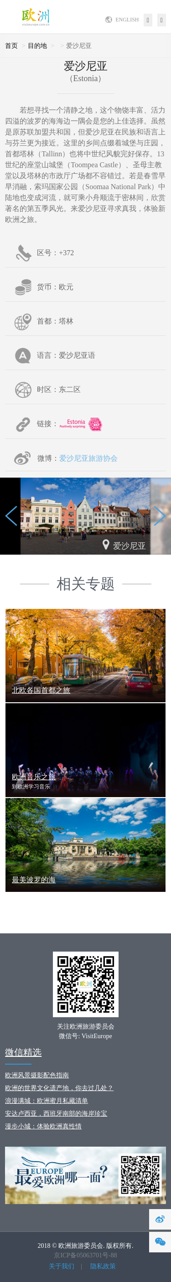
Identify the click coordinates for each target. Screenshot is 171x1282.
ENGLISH (127, 19)
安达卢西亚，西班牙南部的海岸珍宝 (56, 1113)
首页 (11, 45)
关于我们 (61, 1266)
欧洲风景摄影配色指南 (37, 1075)
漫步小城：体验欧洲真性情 (43, 1126)
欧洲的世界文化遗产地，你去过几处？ (59, 1088)
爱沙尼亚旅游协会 (88, 458)
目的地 (37, 45)
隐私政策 (103, 1266)
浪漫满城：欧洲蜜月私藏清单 (46, 1100)
